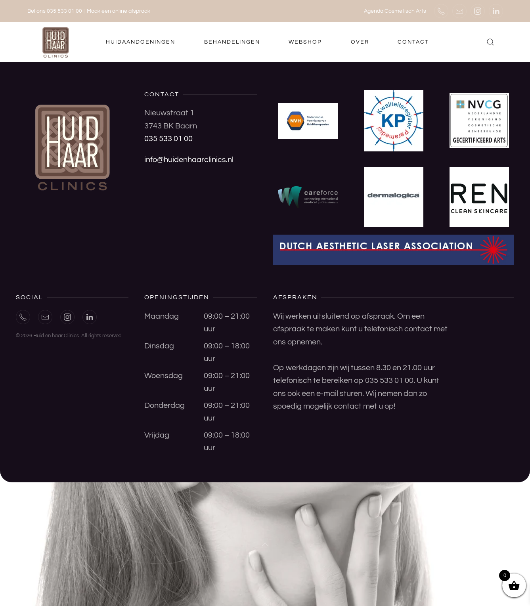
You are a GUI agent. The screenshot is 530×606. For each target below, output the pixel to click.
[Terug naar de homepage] (56, 42)
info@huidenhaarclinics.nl (188, 160)
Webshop (305, 42)
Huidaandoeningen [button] (140, 42)
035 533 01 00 (168, 139)
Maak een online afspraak (118, 11)
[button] (490, 42)
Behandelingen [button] (232, 42)
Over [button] (360, 42)
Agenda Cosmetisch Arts (395, 11)
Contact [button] (413, 42)
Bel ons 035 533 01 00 (54, 11)
